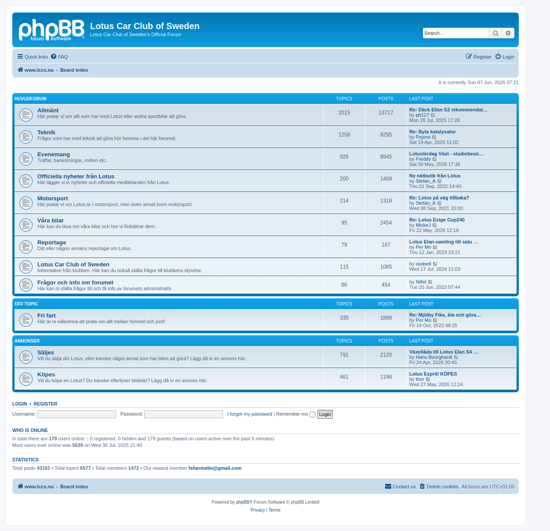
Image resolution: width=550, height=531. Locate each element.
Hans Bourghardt (434, 357)
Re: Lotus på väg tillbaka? (439, 197)
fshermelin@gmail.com (215, 468)
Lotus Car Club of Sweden (73, 264)
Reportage (51, 242)
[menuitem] (59, 57)
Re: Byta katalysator (432, 131)
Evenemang (53, 154)
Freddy (423, 159)
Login (19, 403)
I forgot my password (249, 414)
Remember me (295, 414)
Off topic (26, 304)
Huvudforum (30, 98)
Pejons (423, 137)
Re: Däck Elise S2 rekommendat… (448, 109)
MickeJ (423, 225)
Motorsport (52, 198)
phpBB (242, 502)
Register (46, 403)
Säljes (45, 352)
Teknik (46, 132)
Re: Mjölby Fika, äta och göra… (445, 314)
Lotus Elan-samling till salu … (443, 241)
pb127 (423, 115)
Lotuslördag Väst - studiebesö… (446, 153)
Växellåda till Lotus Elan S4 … (443, 351)
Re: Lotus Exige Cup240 (437, 219)
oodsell (423, 263)
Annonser (27, 341)
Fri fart (46, 315)
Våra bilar (50, 220)
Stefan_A (426, 181)
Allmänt (47, 110)
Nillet (421, 281)
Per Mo (423, 247)
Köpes (46, 374)
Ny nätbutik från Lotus (435, 175)
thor (420, 379)
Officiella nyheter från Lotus (75, 176)
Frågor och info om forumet (75, 282)
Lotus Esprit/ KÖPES (433, 373)
